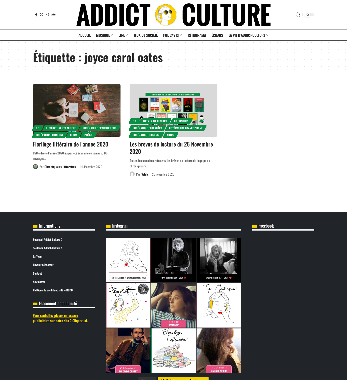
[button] (298, 15)
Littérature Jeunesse (49, 135)
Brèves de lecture (155, 121)
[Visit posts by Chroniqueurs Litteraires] (35, 166)
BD (37, 128)
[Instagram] (47, 14)
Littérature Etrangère (61, 128)
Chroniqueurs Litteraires (60, 166)
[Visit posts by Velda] (132, 173)
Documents (181, 121)
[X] (41, 14)
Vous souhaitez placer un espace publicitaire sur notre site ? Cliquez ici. (60, 318)
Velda (144, 174)
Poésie (88, 135)
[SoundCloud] (53, 14)
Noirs (74, 135)
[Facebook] (36, 14)
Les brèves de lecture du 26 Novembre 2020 (171, 148)
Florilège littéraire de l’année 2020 (70, 144)
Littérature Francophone (99, 128)
